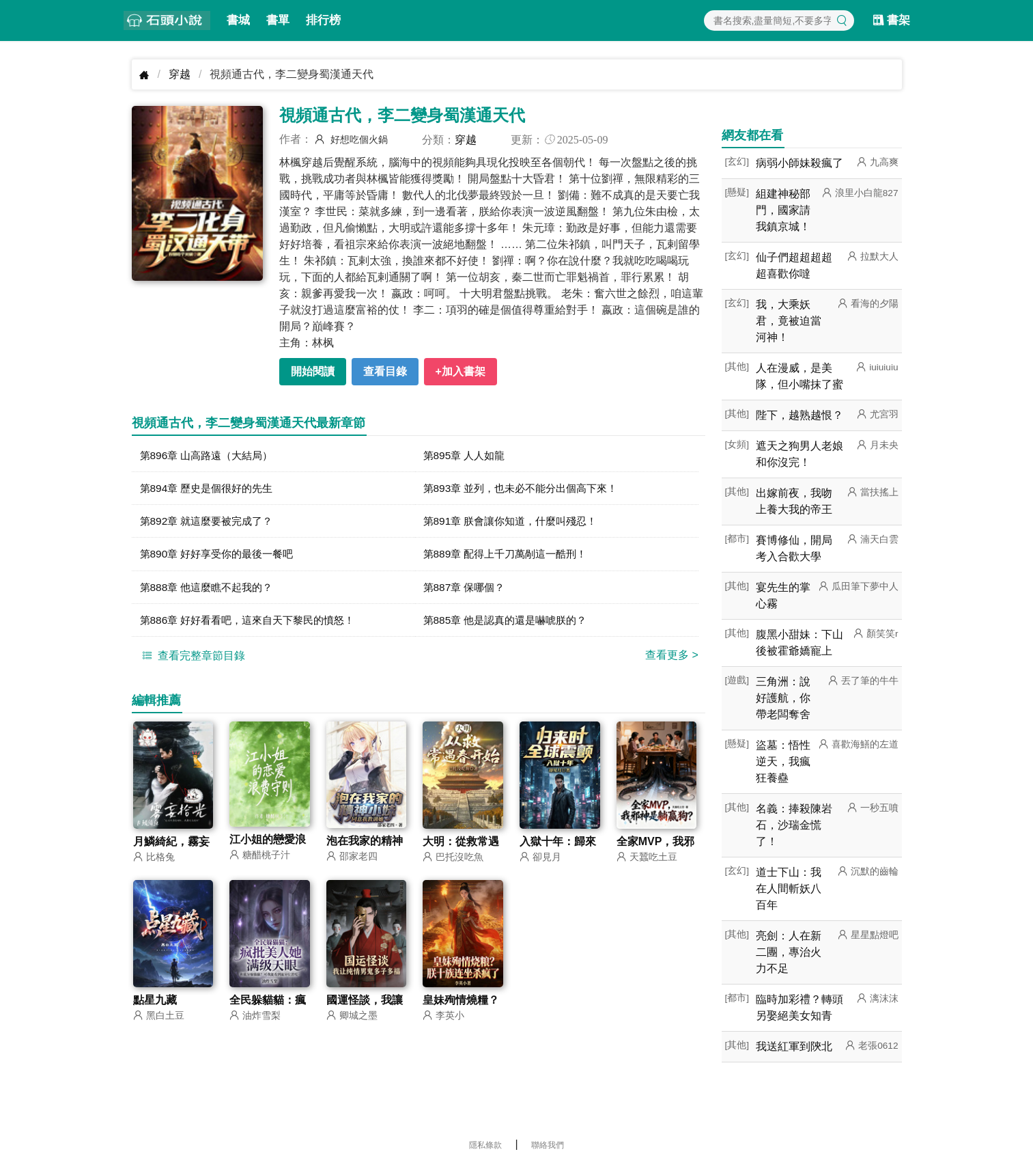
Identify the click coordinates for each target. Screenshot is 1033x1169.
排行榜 (323, 20)
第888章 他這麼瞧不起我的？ (210, 589)
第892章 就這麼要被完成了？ (210, 522)
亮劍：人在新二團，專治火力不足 (788, 952)
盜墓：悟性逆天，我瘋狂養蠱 (783, 761)
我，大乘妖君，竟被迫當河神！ (788, 321)
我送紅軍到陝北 (794, 1046)
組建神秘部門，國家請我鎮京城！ (783, 210)
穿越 (179, 74)
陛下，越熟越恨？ (799, 415)
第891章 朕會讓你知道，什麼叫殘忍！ (515, 522)
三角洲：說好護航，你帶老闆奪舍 (783, 698)
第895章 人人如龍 (466, 455)
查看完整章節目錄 (192, 658)
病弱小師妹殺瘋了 (799, 163)
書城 (238, 20)
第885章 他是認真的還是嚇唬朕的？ (510, 623)
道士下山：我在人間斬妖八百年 (788, 888)
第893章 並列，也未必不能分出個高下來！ (526, 489)
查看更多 (671, 658)
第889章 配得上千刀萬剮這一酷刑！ (510, 556)
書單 (277, 20)
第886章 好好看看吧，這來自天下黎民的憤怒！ (254, 623)
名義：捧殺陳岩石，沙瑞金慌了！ (794, 825)
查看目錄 (385, 371)
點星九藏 (155, 1004)
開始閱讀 (313, 371)
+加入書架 (460, 371)
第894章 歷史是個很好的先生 (210, 489)
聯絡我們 (547, 1145)
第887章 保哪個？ (466, 589)
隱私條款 (485, 1145)
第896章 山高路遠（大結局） (210, 455)
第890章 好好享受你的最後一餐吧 (221, 556)
